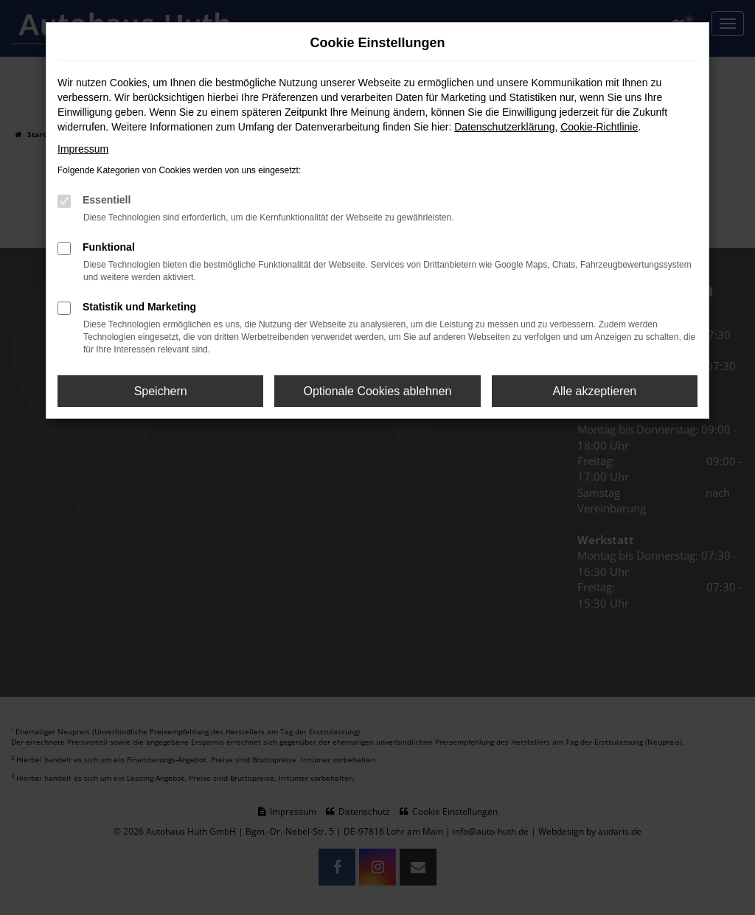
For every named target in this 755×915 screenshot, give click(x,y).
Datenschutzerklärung (504, 127)
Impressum (83, 149)
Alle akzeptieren (594, 391)
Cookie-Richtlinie (599, 127)
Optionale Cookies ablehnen (377, 391)
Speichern (160, 391)
